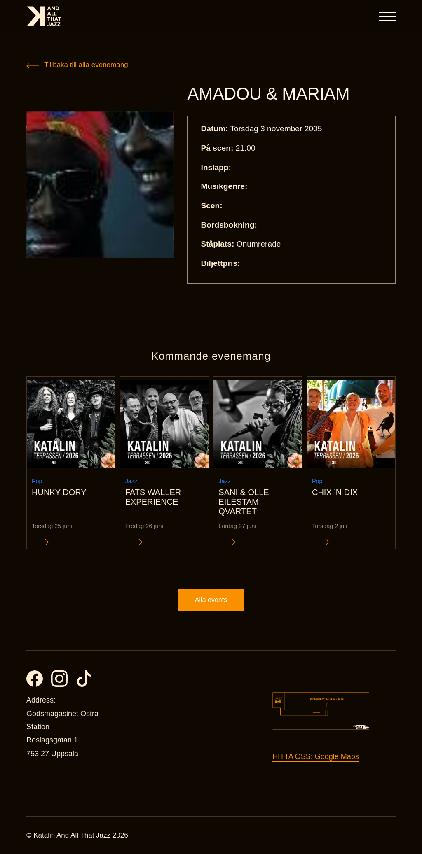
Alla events (211, 599)
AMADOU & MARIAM (268, 93)
